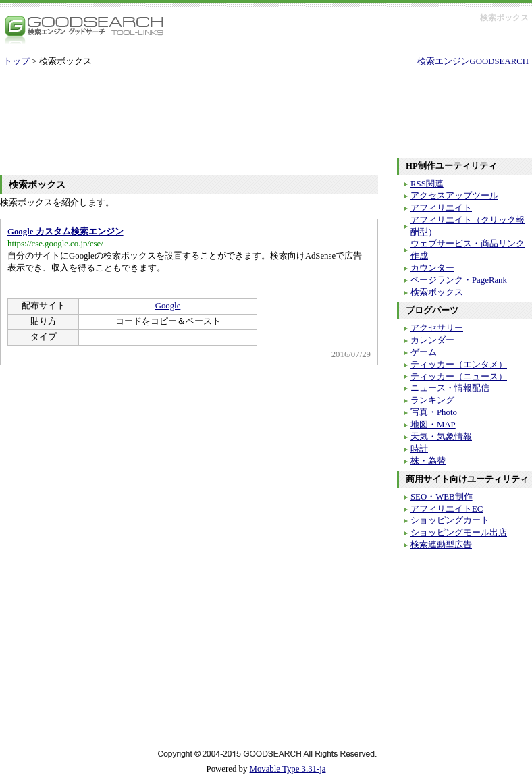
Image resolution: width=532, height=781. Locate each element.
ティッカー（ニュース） (458, 376)
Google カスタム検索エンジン (65, 231)
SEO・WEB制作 (441, 497)
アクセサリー (436, 328)
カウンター (432, 268)
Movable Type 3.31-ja (288, 769)
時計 (419, 449)
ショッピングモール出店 (458, 532)
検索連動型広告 (441, 544)
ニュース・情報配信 (449, 388)
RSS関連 (427, 183)
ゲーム (423, 352)
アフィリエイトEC (446, 509)
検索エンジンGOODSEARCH (473, 61)
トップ (16, 61)
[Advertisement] (266, 107)
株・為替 (428, 461)
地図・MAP (433, 424)
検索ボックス (436, 292)
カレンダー (432, 340)
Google (168, 306)
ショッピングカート (449, 520)
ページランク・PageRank (458, 280)
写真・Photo (433, 412)
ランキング (432, 400)
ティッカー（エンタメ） (458, 364)
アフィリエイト (441, 208)
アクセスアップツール (454, 195)
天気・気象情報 (441, 436)
